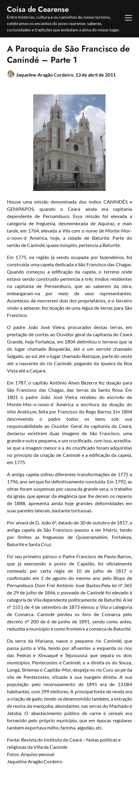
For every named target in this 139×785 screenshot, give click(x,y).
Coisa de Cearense (38, 9)
